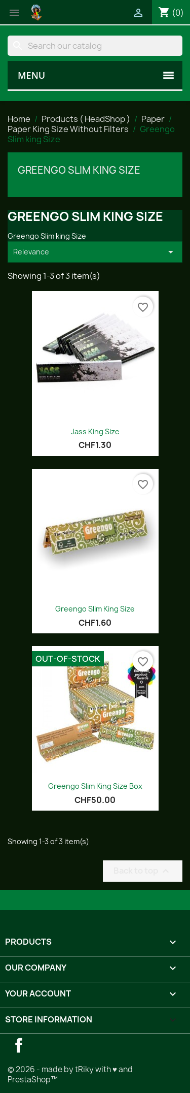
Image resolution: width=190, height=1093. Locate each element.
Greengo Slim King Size (95, 609)
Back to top (142, 870)
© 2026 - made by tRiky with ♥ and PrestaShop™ (70, 1074)
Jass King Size (95, 431)
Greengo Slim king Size (79, 170)
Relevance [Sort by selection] (95, 252)
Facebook (19, 1045)
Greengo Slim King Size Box (95, 786)
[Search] (95, 46)
